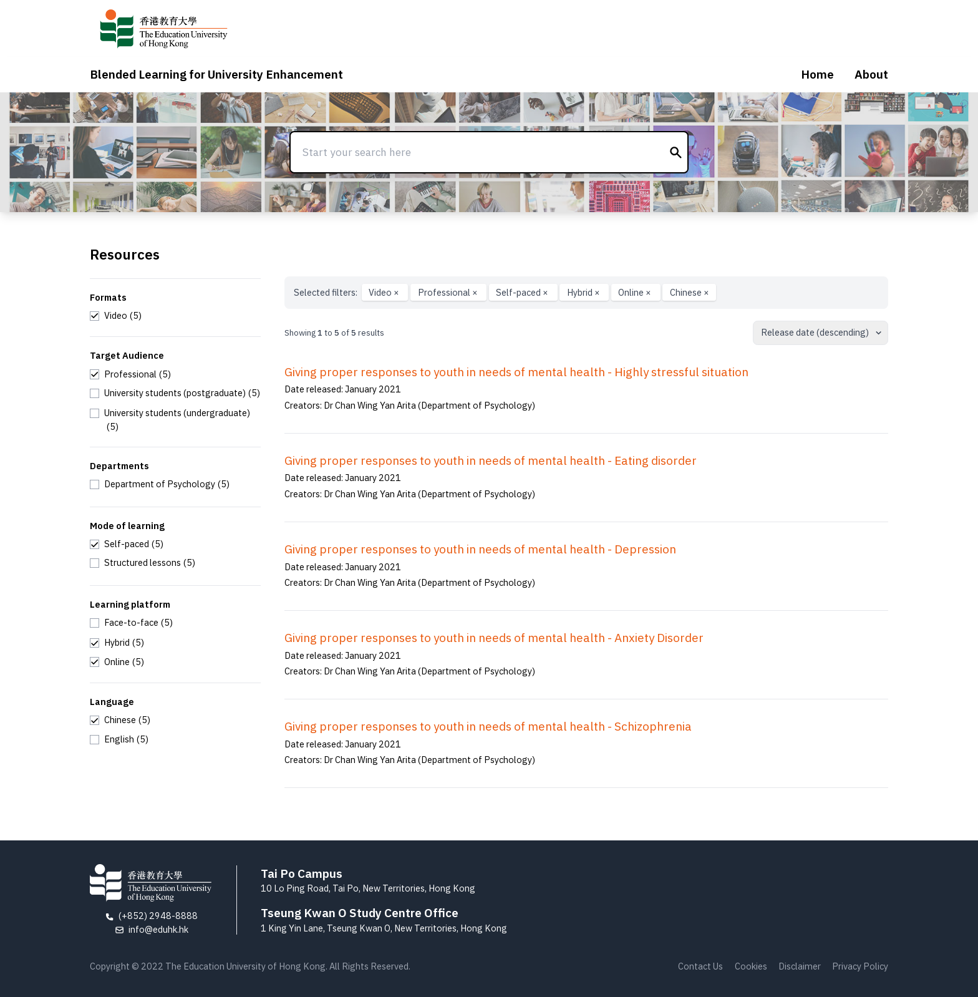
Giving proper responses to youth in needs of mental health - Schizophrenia (488, 726)
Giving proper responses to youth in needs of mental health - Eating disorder (490, 460)
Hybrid (584, 292)
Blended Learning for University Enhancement (216, 74)
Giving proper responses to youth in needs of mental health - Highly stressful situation (516, 371)
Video (385, 292)
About (871, 74)
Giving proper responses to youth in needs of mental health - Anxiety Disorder (494, 637)
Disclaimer (799, 966)
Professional (449, 292)
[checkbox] (116, 316)
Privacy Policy (860, 966)
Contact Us (700, 966)
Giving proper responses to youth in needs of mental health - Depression (480, 549)
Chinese (689, 292)
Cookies (751, 966)
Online (635, 292)
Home (817, 74)
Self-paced (523, 292)
